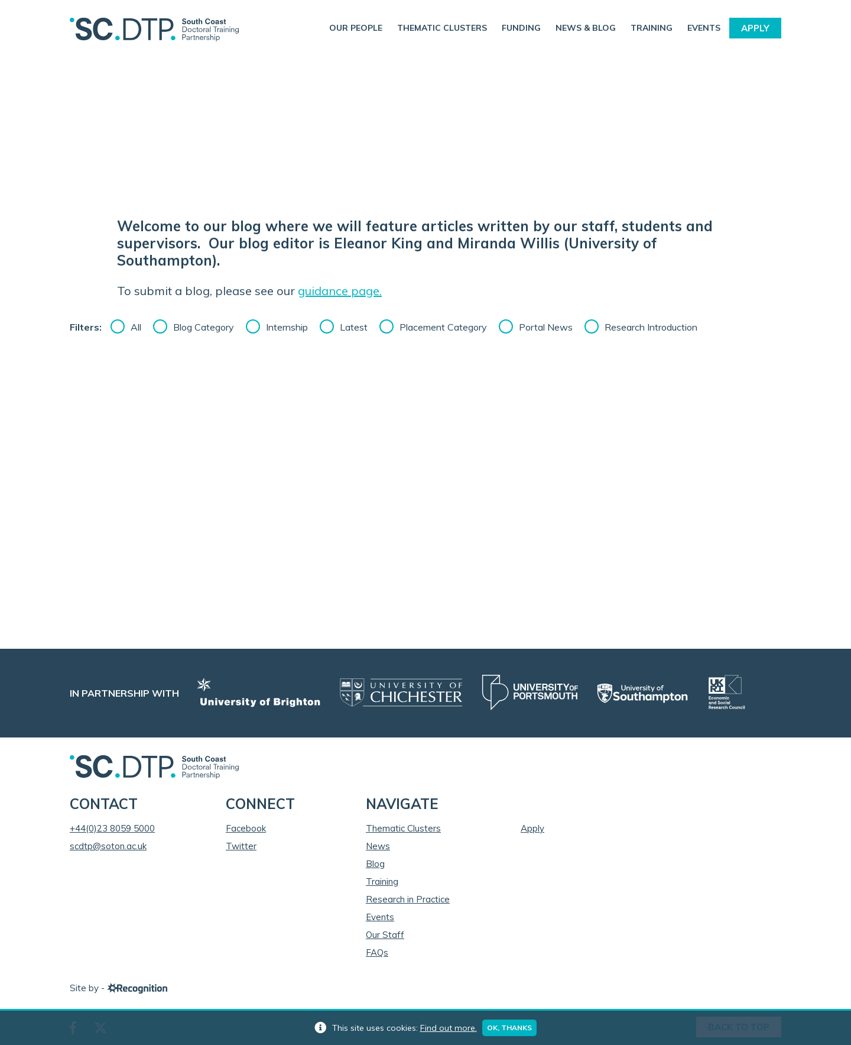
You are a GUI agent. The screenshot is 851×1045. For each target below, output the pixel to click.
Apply (755, 28)
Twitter (241, 846)
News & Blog (586, 27)
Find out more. (448, 1028)
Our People (355, 27)
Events (703, 27)
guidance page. (340, 290)
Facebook (246, 828)
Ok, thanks (510, 1027)
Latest (354, 327)
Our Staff (385, 934)
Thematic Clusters (442, 27)
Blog (375, 863)
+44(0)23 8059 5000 (112, 828)
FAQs (377, 952)
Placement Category (443, 327)
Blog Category (203, 327)
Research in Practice (408, 899)
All (136, 327)
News (378, 846)
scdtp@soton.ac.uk (108, 846)
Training (652, 27)
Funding (521, 27)
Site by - (118, 988)
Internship (287, 327)
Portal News (546, 327)
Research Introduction (651, 327)
